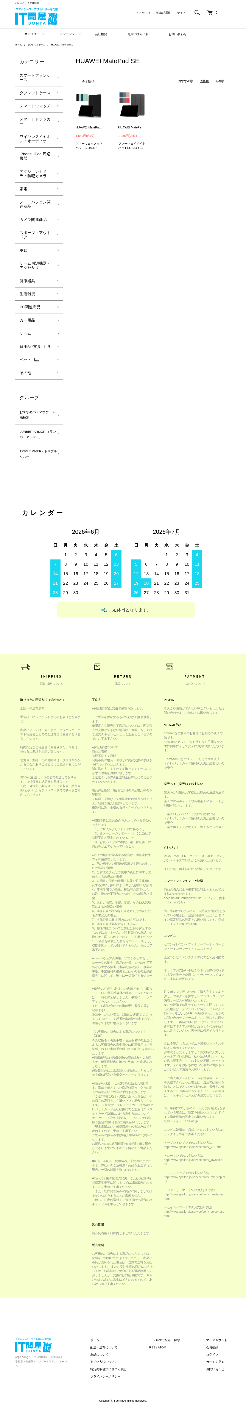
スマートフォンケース (35, 77)
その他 (25, 373)
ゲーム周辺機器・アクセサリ (35, 265)
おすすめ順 (185, 81)
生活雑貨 (27, 294)
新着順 (219, 81)
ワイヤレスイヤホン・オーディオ (35, 138)
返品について (116, 1368)
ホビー (25, 250)
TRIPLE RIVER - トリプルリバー (36, 466)
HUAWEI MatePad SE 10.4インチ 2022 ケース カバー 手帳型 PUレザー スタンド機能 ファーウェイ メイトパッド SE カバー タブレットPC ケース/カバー (89, 127)
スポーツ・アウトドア (35, 235)
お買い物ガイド (137, 34)
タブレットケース (39, 44)
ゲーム (25, 333)
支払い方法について (121, 1375)
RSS (166, 1361)
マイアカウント (142, 12)
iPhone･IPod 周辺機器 (35, 156)
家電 (23, 189)
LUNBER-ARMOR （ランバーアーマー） (35, 441)
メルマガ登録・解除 (176, 1353)
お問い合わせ (178, 34)
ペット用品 (29, 360)
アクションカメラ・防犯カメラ (33, 173)
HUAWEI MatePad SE (68, 44)
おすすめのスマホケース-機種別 (35, 416)
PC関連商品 (30, 307)
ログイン (180, 12)
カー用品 (27, 320)
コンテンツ (67, 34)
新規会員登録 (163, 12)
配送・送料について (121, 1361)
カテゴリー (31, 34)
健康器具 (27, 281)
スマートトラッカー (35, 121)
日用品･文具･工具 (35, 346)
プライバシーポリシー (122, 1390)
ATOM (176, 1361)
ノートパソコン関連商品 (35, 204)
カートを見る (219, 1375)
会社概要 (101, 34)
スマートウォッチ (35, 106)
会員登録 (216, 1361)
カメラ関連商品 (33, 219)
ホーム (19, 44)
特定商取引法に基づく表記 (125, 1382)
